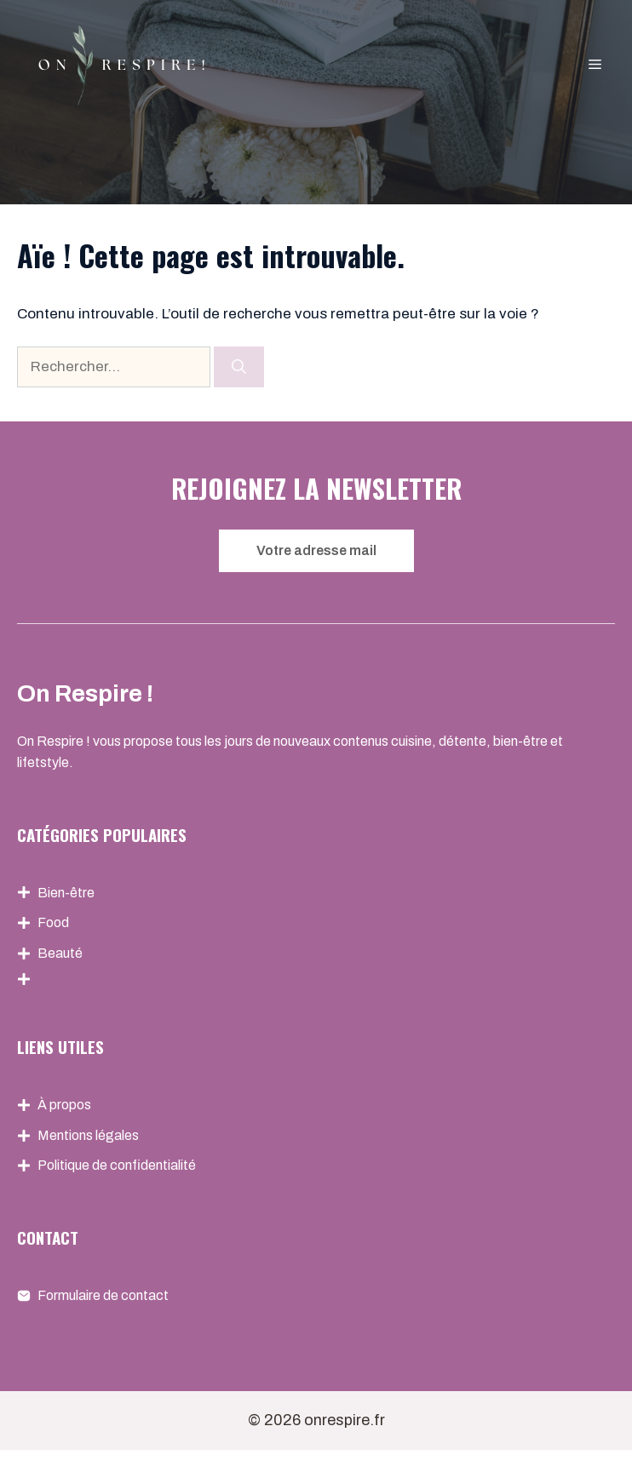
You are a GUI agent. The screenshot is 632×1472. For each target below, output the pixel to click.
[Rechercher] (239, 367)
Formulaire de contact (103, 1295)
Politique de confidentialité (116, 1165)
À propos (64, 1104)
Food (53, 922)
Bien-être (66, 892)
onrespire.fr (344, 1420)
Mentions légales (88, 1135)
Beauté (60, 953)
